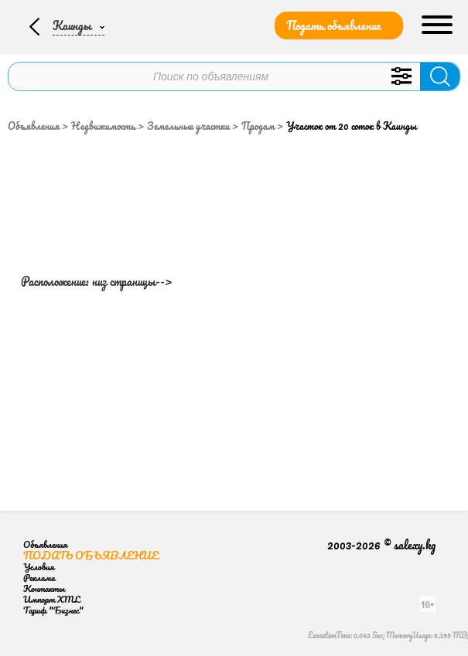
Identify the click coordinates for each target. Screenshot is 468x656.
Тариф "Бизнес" (53, 610)
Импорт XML (51, 599)
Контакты (44, 588)
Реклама (39, 577)
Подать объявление (333, 25)
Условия (38, 566)
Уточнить (401, 76)
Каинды (72, 25)
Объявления (34, 126)
